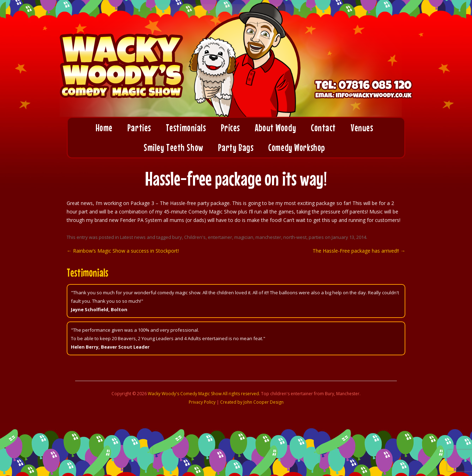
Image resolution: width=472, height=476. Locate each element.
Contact (323, 127)
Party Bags (236, 147)
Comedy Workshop (296, 147)
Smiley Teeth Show (173, 147)
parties (316, 237)
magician (243, 237)
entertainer (220, 237)
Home (104, 127)
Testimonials (186, 127)
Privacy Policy (202, 402)
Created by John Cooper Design (252, 402)
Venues (362, 127)
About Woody (275, 127)
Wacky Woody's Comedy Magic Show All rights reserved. (204, 394)
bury (177, 237)
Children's (195, 237)
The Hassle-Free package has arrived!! (359, 250)
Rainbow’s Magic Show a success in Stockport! (123, 250)
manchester (268, 237)
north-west (295, 237)
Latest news (133, 237)
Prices (230, 127)
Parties (139, 127)
